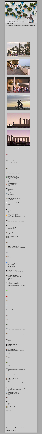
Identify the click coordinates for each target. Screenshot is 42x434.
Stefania (9, 214)
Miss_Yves (9, 378)
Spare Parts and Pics (10, 392)
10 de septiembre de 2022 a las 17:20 (15, 378)
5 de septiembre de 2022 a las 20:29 (16, 198)
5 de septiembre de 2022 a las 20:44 (15, 202)
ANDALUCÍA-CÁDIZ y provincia (12, 149)
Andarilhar (9, 265)
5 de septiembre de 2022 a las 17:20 (16, 160)
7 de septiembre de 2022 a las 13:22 (16, 333)
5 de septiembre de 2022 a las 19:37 (16, 192)
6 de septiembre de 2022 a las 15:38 (13, 270)
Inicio (16, 427)
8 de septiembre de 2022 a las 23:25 (16, 344)
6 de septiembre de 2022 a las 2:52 (18, 225)
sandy (8, 406)
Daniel (8, 236)
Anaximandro (9, 246)
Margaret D (9, 232)
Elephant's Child (10, 198)
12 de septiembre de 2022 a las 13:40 (15, 396)
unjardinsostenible (10, 256)
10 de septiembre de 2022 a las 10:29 (16, 374)
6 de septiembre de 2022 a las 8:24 (14, 236)
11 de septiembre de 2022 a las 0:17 (17, 392)
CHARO (9, 183)
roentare (9, 328)
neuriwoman (9, 172)
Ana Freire (9, 281)
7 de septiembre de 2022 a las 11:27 (14, 328)
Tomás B (9, 349)
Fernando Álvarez (10, 192)
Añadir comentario (8, 410)
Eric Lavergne (9, 396)
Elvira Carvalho (10, 344)
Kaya (8, 220)
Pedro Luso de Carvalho (11, 225)
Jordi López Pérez (10, 374)
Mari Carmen (9, 202)
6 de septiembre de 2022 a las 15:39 (14, 275)
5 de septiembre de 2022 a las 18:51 (14, 183)
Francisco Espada (10, 333)
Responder (9, 174)
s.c (8, 270)
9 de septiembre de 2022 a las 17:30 (14, 349)
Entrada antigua (22, 427)
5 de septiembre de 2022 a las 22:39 (14, 214)
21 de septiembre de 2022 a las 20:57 (14, 406)
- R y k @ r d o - (10, 160)
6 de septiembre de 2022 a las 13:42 (17, 256)
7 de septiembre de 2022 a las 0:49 (15, 309)
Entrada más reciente (8, 427)
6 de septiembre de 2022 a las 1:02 (13, 220)
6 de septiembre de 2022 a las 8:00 (15, 232)
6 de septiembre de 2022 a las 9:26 (15, 246)
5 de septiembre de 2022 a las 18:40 (15, 172)
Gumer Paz (9, 309)
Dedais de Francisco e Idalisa (11, 266)
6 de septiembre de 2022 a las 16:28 (15, 281)
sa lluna (9, 275)
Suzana (9, 176)
